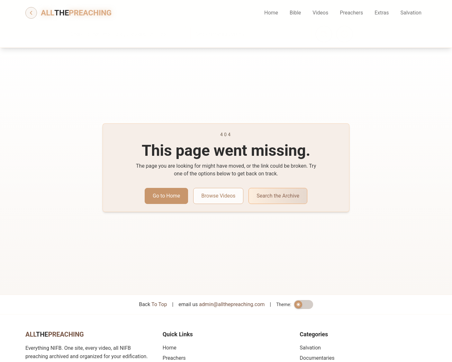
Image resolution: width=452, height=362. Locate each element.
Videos (320, 13)
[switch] (303, 304)
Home (271, 13)
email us (221, 304)
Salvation (410, 13)
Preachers (351, 13)
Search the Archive (278, 196)
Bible (295, 13)
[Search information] (361, 34)
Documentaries (317, 358)
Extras (382, 13)
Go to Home (166, 196)
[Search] (341, 34)
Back (153, 304)
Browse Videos (218, 196)
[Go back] (31, 13)
